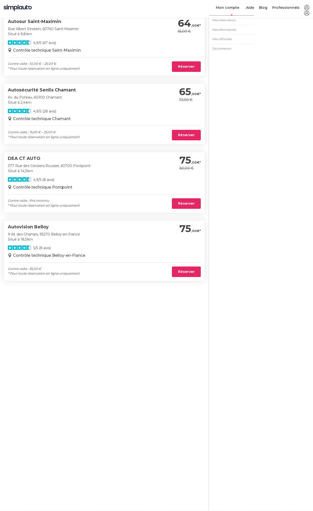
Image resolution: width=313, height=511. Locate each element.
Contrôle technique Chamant (42, 118)
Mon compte (227, 7)
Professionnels (286, 7)
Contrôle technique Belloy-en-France (49, 255)
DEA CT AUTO (24, 158)
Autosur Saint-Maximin (34, 21)
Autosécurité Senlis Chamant (42, 90)
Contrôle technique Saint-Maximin (47, 50)
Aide (250, 7)
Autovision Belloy (28, 227)
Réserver (186, 66)
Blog (263, 7)
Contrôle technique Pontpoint (42, 187)
